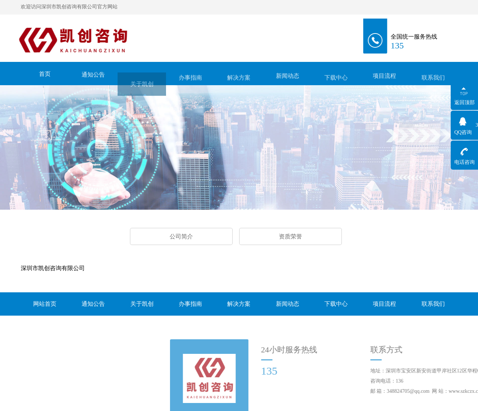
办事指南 (190, 81)
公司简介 (181, 236)
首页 (45, 75)
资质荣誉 (290, 236)
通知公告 (93, 76)
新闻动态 (287, 78)
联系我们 (433, 81)
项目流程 (384, 78)
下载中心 (336, 81)
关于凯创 (142, 91)
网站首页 (44, 304)
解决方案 (238, 81)
